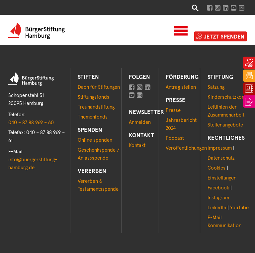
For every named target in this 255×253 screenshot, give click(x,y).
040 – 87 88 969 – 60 (31, 122)
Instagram (218, 197)
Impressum (220, 148)
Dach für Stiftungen (99, 87)
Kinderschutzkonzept (231, 97)
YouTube (239, 207)
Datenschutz (221, 158)
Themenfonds (93, 117)
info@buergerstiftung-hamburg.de (32, 163)
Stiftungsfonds (93, 97)
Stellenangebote (225, 125)
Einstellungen (222, 178)
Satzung (216, 87)
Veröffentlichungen (186, 148)
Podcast (175, 138)
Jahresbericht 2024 (181, 124)
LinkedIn (217, 207)
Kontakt (137, 145)
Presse (173, 110)
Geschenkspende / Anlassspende (99, 154)
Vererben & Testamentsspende (98, 185)
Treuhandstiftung (96, 107)
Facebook (218, 187)
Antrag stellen (181, 87)
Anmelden (140, 122)
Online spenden (95, 140)
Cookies (216, 168)
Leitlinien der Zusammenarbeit (226, 111)
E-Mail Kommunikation (224, 221)
